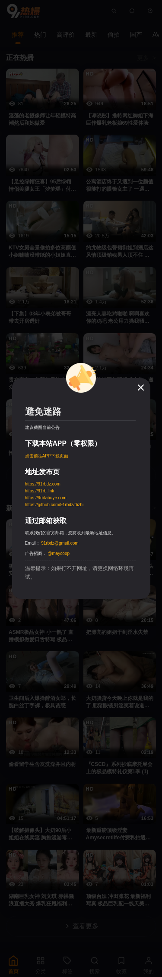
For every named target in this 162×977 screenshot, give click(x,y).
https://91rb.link (39, 490)
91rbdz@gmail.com (59, 543)
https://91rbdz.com (42, 484)
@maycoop (59, 553)
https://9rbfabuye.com (46, 497)
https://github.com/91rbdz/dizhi (54, 504)
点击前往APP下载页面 (46, 456)
